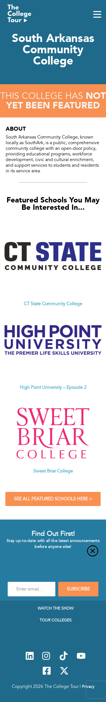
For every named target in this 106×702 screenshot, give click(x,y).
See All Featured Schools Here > (53, 499)
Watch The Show (55, 608)
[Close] (53, 554)
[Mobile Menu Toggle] (97, 15)
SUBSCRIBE (78, 589)
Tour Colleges (56, 620)
